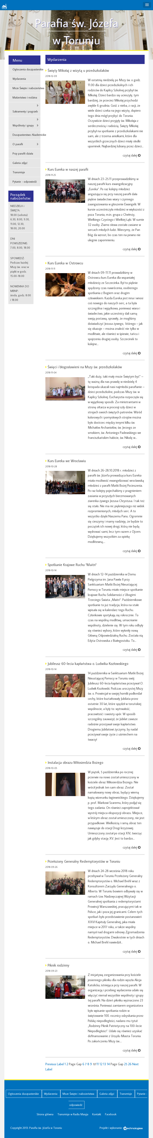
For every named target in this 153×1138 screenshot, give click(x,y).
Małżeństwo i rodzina (25, 97)
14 (108, 1064)
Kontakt (96, 1114)
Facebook (110, 1114)
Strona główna (45, 1114)
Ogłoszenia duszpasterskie (26, 69)
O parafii (18, 144)
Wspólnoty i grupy (23, 125)
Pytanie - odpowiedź (25, 181)
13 (104, 1064)
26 (129, 1064)
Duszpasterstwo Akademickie (26, 135)
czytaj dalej (132, 155)
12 (101, 1064)
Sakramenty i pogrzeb (25, 111)
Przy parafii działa (23, 153)
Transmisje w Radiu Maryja (72, 1114)
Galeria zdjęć (20, 163)
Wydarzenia (19, 79)
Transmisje (19, 172)
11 (97, 1064)
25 (125, 1064)
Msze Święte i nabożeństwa (26, 88)
